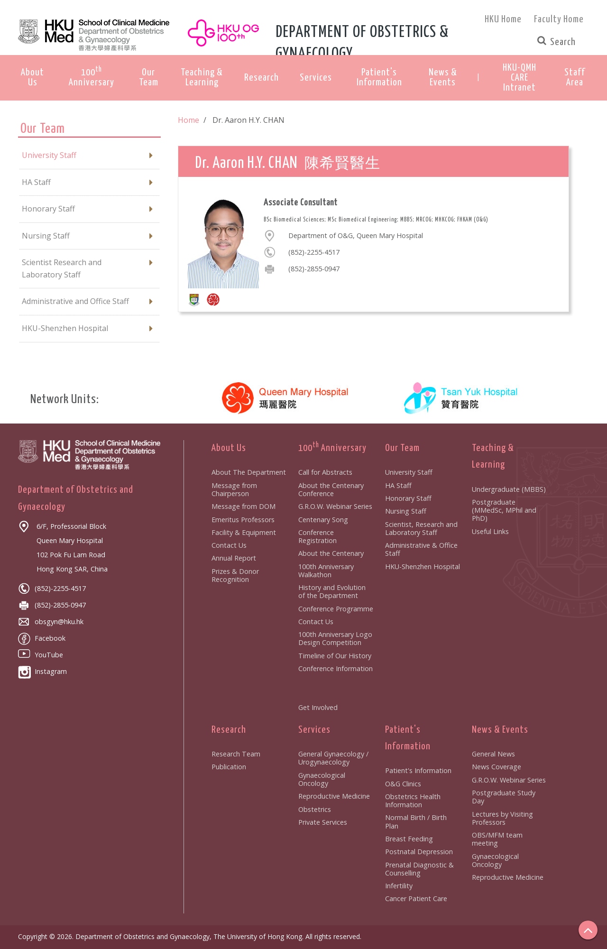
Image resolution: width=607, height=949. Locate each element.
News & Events (500, 730)
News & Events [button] (443, 77)
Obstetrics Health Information (413, 800)
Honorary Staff (408, 498)
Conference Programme (335, 608)
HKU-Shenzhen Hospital (422, 566)
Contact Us (229, 545)
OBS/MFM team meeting (497, 839)
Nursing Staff (405, 511)
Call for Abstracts (325, 472)
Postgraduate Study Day (503, 796)
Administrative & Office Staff (421, 549)
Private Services (322, 822)
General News (493, 753)
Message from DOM (244, 506)
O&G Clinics (403, 783)
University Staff (408, 472)
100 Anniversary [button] (91, 76)
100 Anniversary (332, 448)
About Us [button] (32, 77)
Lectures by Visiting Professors (502, 818)
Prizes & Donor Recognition (235, 575)
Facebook (41, 638)
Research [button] (261, 78)
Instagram (42, 671)
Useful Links (490, 531)
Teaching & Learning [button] (202, 77)
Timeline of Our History (334, 655)
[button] (519, 78)
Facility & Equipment (244, 532)
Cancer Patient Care (416, 898)
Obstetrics (314, 809)
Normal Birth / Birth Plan (416, 821)
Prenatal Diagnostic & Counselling (419, 868)
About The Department (249, 472)
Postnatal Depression (419, 851)
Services (314, 730)
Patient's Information (418, 770)
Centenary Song (323, 519)
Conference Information (335, 668)
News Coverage (496, 766)
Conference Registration (317, 536)
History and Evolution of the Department (332, 591)
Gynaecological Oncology (321, 779)
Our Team (402, 448)
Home (188, 120)
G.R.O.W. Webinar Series (335, 506)
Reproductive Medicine (334, 796)
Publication (229, 766)
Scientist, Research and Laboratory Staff (421, 528)
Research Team (236, 753)
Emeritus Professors (243, 519)
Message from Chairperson (234, 489)
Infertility (399, 885)
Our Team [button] (148, 77)
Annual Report (234, 557)
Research (229, 730)
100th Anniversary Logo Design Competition (335, 638)
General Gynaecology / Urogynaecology (333, 757)
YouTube (40, 654)
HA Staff (398, 485)
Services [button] (316, 78)
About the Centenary (331, 553)
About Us (229, 448)
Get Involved (318, 707)
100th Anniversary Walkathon (326, 570)
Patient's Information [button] (379, 77)
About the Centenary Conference (331, 489)
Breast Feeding (409, 838)
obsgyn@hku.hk (50, 621)
